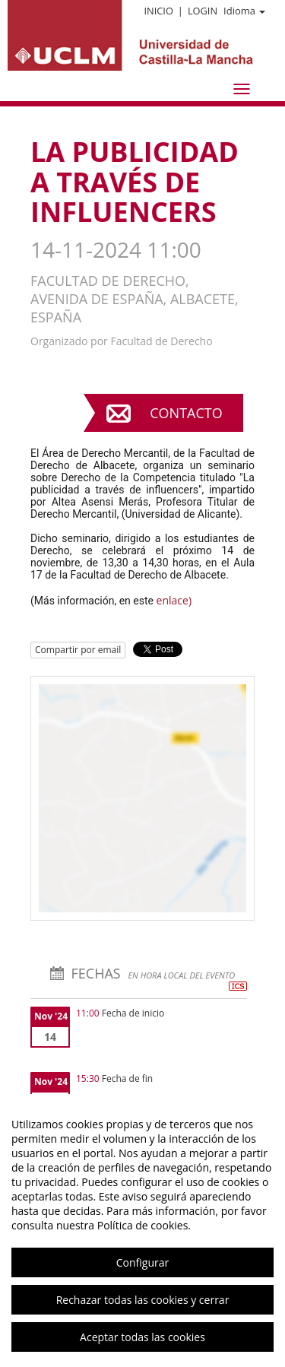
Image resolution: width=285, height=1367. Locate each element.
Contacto (186, 413)
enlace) (174, 600)
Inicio (158, 10)
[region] (142, 1230)
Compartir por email (78, 649)
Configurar (142, 1262)
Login (202, 10)
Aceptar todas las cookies (142, 1337)
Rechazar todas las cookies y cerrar (143, 1299)
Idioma (244, 10)
